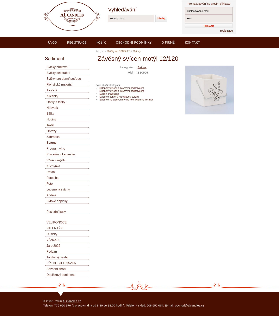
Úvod (52, 42)
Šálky (50, 113)
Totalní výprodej (57, 257)
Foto (49, 183)
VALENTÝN (54, 228)
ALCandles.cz (72, 301)
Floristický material (59, 84)
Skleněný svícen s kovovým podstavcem (121, 88)
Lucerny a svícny (58, 189)
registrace (226, 30)
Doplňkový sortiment (60, 274)
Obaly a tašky (55, 102)
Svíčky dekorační (58, 72)
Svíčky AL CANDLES (118, 51)
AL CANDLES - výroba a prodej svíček (68, 1)
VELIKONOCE (56, 222)
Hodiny (51, 119)
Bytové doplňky (57, 201)
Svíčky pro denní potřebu (63, 78)
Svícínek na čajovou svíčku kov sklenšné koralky (126, 99)
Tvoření (51, 90)
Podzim (51, 251)
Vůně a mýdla (55, 160)
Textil (49, 125)
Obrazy (51, 131)
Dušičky (51, 234)
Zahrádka (53, 137)
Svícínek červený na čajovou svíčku (119, 96)
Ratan (50, 172)
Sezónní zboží (56, 269)
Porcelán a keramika (60, 154)
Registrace (76, 42)
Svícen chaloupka (109, 93)
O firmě (168, 42)
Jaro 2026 (53, 245)
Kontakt (192, 42)
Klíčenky (52, 96)
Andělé (51, 195)
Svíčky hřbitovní (57, 67)
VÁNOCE (53, 240)
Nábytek (52, 107)
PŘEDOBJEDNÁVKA (61, 263)
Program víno (55, 148)
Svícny (137, 51)
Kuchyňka (53, 166)
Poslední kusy (56, 211)
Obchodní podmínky (134, 42)
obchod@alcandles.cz (189, 305)
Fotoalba (52, 177)
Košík (101, 42)
